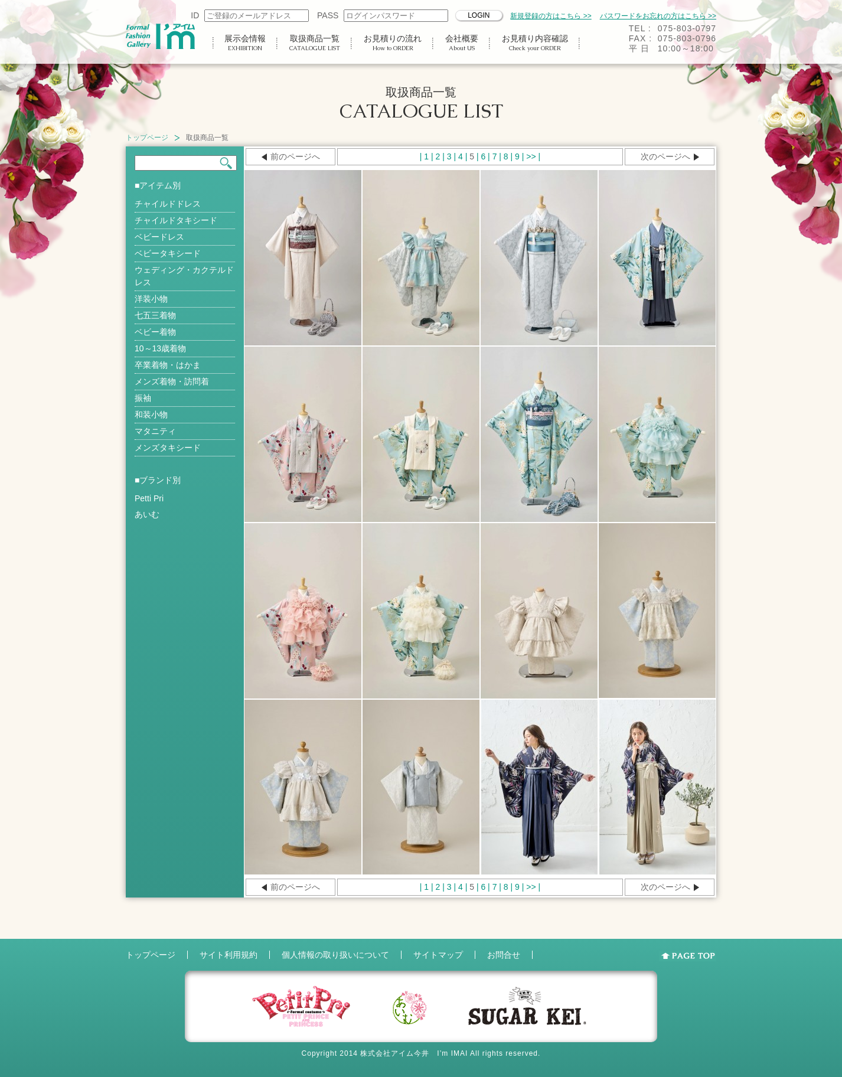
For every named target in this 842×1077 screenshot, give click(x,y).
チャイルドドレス (168, 203)
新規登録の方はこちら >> (550, 16)
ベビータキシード (168, 253)
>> (531, 156)
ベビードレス (159, 236)
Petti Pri (149, 498)
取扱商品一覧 (314, 43)
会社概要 (461, 43)
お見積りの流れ (393, 43)
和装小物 (151, 414)
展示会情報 (245, 43)
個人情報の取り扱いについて (335, 954)
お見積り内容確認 (535, 43)
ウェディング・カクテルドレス (184, 276)
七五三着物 (155, 315)
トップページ (147, 137)
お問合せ (503, 954)
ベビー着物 (155, 332)
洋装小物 (151, 298)
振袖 (143, 398)
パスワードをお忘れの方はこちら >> (658, 16)
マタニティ (155, 431)
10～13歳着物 (160, 348)
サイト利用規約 (228, 954)
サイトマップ (438, 954)
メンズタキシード (168, 447)
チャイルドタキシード (176, 220)
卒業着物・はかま (168, 365)
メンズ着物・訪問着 (172, 381)
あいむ (147, 514)
